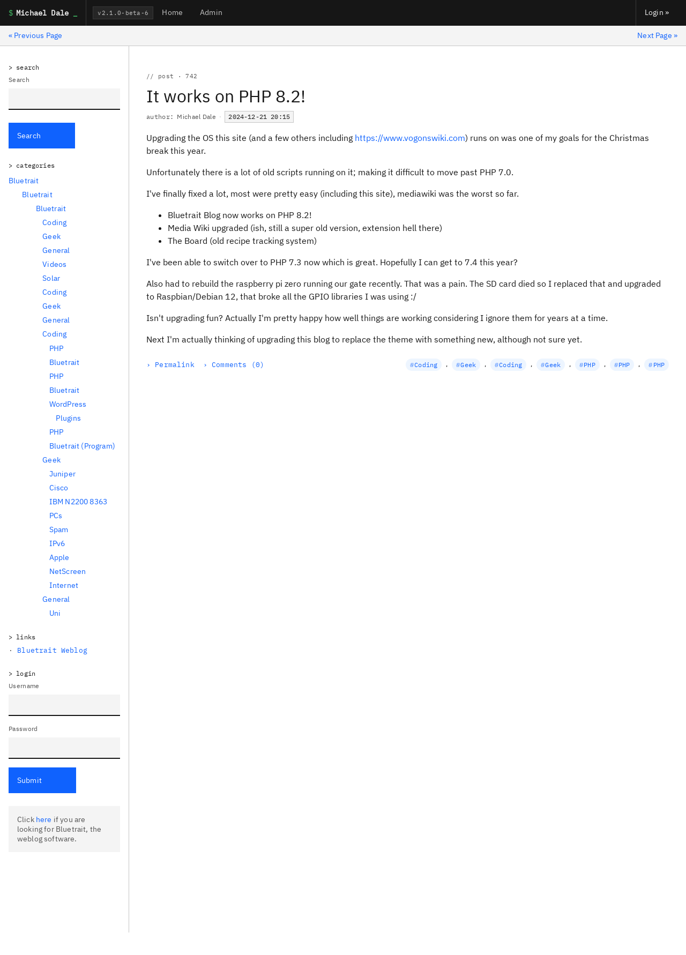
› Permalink (170, 364)
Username (24, 686)
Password (23, 729)
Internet (63, 585)
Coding (54, 222)
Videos (54, 264)
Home (172, 12)
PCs (55, 515)
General (56, 250)
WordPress (67, 404)
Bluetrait (24, 180)
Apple (59, 557)
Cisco (59, 488)
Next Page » (657, 35)
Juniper (62, 474)
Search (19, 80)
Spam (59, 529)
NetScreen (67, 571)
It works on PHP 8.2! (225, 96)
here (44, 819)
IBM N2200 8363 (78, 501)
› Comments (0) (233, 364)
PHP (56, 348)
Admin (211, 12)
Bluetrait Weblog (52, 650)
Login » (657, 12)
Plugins (68, 418)
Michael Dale (196, 117)
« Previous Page (35, 35)
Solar (51, 278)
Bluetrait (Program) (82, 446)
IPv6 (57, 543)
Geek (51, 236)
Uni (55, 613)
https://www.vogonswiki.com (410, 137)
